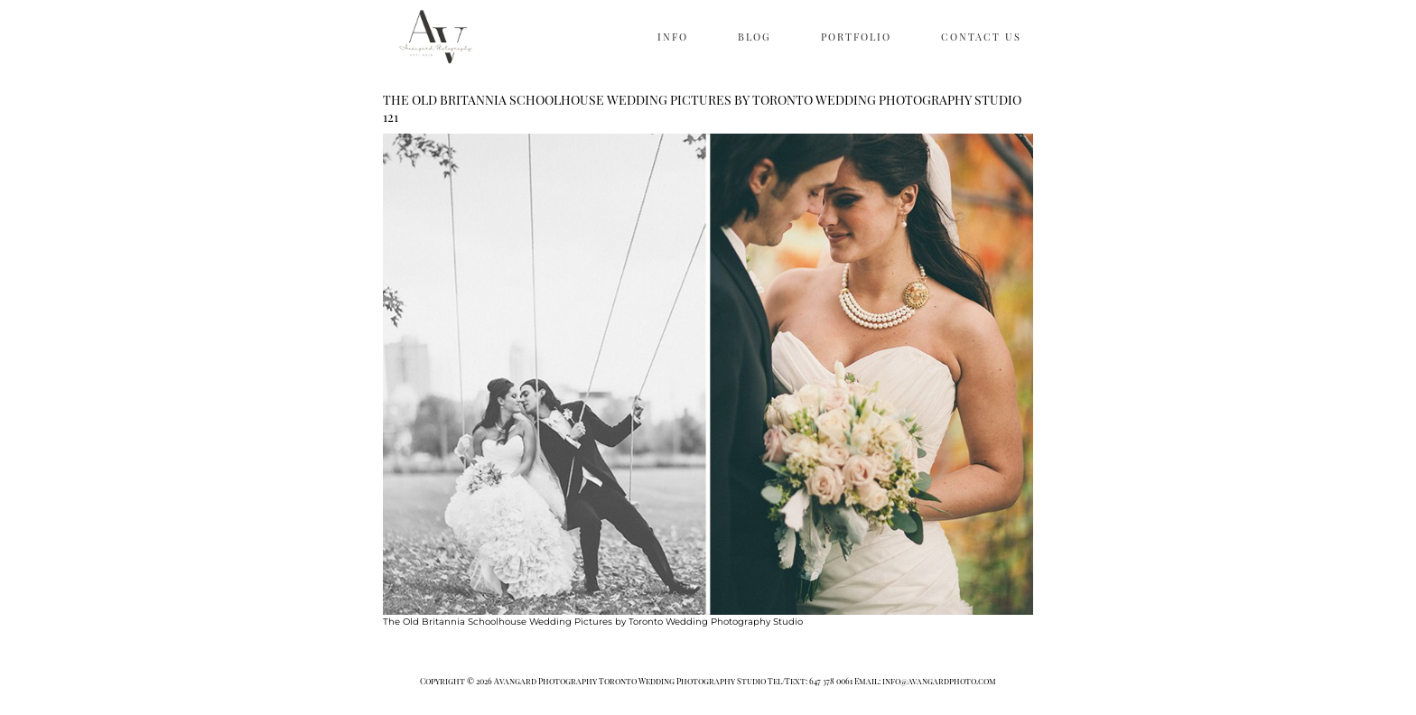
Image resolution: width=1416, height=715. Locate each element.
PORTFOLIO (856, 36)
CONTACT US (981, 36)
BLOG (754, 36)
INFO (672, 36)
